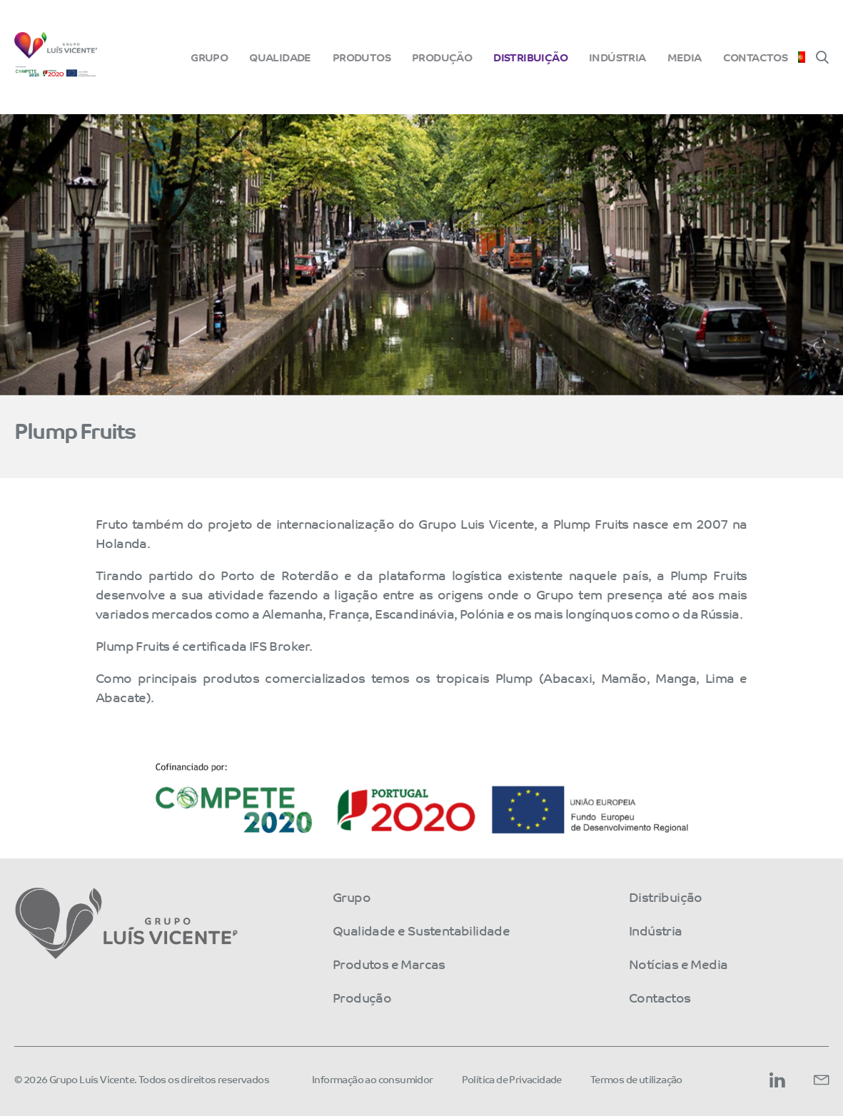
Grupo (209, 56)
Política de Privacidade (512, 1079)
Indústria (617, 56)
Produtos (361, 56)
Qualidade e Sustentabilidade (421, 929)
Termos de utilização (636, 1079)
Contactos (755, 56)
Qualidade (280, 56)
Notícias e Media (678, 963)
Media (684, 56)
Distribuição (530, 56)
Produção (442, 56)
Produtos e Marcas (389, 963)
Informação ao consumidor (372, 1079)
